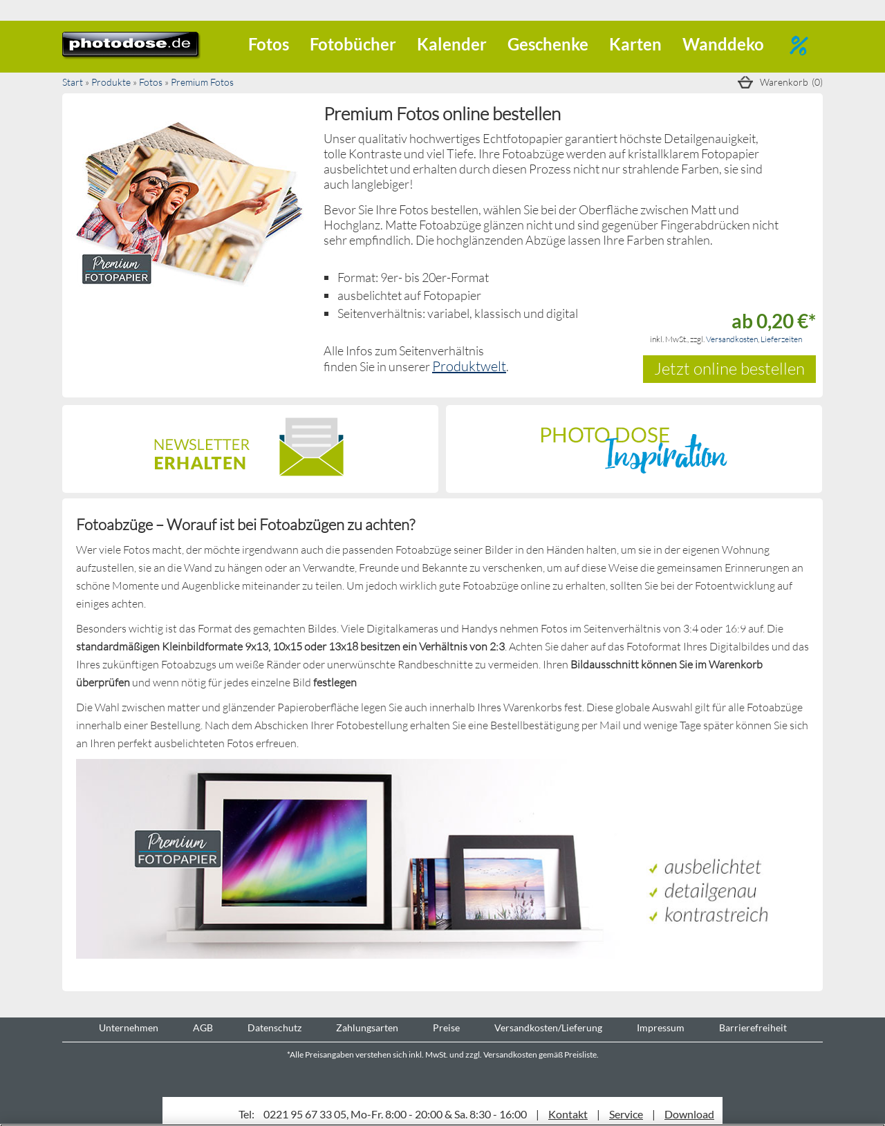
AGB (203, 1027)
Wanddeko (723, 44)
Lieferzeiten (781, 339)
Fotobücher (353, 44)
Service (626, 1113)
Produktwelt (469, 365)
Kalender (452, 44)
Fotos (268, 44)
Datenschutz (274, 1027)
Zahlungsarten (367, 1027)
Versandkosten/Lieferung (548, 1027)
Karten (635, 44)
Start (72, 82)
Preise (446, 1027)
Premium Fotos (202, 82)
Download (689, 1113)
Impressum (660, 1027)
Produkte (111, 82)
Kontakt (568, 1113)
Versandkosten (732, 339)
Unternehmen (128, 1027)
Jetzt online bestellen (729, 368)
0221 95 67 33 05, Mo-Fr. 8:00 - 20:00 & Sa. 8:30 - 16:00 (395, 1113)
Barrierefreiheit (753, 1027)
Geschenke (547, 44)
